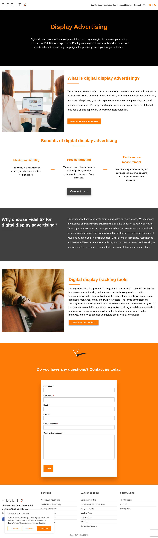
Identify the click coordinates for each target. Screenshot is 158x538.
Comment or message (53, 433)
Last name (48, 386)
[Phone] (79, 418)
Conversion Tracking (89, 526)
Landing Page (86, 513)
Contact (137, 5)
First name (48, 396)
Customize (15, 529)
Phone (46, 414)
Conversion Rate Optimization (93, 504)
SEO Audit (85, 522)
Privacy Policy (125, 509)
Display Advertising (48, 509)
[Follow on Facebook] (4, 519)
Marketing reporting (88, 500)
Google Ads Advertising (50, 500)
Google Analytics (87, 509)
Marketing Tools (111, 5)
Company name (50, 424)
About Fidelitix (126, 5)
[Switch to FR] (144, 5)
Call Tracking (86, 517)
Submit (48, 468)
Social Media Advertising (51, 504)
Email (46, 405)
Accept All (44, 529)
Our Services (96, 5)
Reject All (29, 529)
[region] (29, 521)
